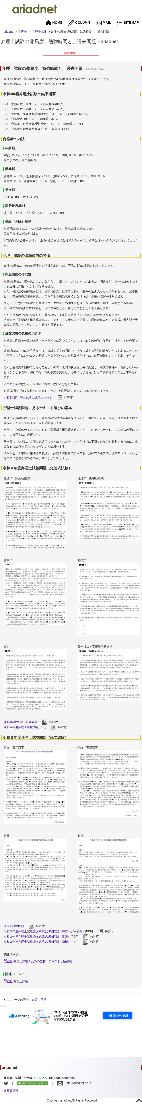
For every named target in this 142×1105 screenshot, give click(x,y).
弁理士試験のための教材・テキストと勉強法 (42, 961)
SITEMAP (128, 23)
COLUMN (79, 23)
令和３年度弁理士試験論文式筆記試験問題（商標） (37, 941)
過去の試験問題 (14, 926)
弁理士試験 (39, 31)
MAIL (103, 23)
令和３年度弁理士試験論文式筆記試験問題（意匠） (37, 936)
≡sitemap (69, 52)
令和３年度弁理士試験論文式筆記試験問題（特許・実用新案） (44, 931)
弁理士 (22, 31)
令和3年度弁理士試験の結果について (28, 397)
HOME (54, 23)
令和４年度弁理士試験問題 (21, 727)
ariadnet (9, 31)
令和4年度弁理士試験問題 (20, 722)
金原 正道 (39, 999)
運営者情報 (11, 1090)
